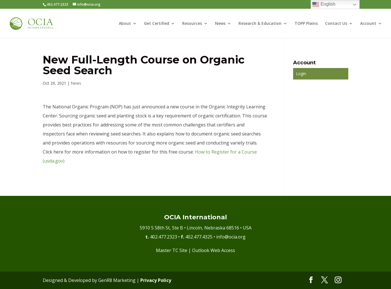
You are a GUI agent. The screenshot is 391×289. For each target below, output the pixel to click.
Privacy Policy (155, 280)
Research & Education (260, 23)
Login (301, 73)
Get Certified (156, 23)
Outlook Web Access (213, 250)
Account (368, 23)
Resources (192, 23)
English (323, 4)
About (125, 23)
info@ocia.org (231, 237)
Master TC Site (171, 250)
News (220, 23)
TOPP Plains (306, 23)
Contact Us (336, 23)
